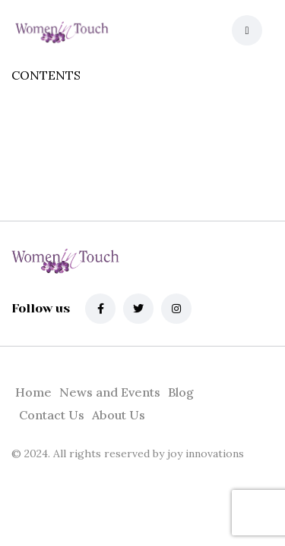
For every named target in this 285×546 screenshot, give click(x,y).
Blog (181, 392)
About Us (118, 414)
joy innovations (204, 453)
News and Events (109, 392)
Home (33, 392)
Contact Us (51, 414)
